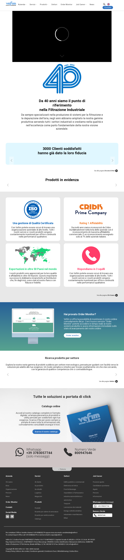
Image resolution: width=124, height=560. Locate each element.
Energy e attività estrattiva (72, 511)
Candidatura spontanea (101, 486)
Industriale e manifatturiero (73, 514)
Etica (7, 486)
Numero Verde (99, 511)
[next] (112, 161)
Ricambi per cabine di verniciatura (46, 512)
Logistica (38, 493)
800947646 (99, 515)
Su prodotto (39, 486)
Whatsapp (97, 502)
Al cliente (38, 482)
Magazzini (38, 496)
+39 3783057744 (101, 506)
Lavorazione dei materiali (72, 507)
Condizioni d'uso (50, 551)
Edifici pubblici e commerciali (74, 482)
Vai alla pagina (104, 171)
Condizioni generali (36, 551)
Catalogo (38, 519)
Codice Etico (73, 551)
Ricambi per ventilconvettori (44, 515)
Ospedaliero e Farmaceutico (74, 493)
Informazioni (97, 496)
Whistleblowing (63, 551)
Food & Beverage (70, 489)
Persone (8, 493)
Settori (54, 4)
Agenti (95, 489)
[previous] (11, 161)
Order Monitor (66, 4)
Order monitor (72, 335)
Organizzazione (11, 489)
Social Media (11, 512)
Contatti (107, 7)
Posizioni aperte (98, 482)
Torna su (62, 469)
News (92, 4)
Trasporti (67, 503)
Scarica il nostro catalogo (46, 432)
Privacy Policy (10, 551)
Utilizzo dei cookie (22, 551)
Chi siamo (9, 482)
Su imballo (38, 489)
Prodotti (37, 508)
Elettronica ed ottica (71, 486)
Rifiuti (66, 518)
